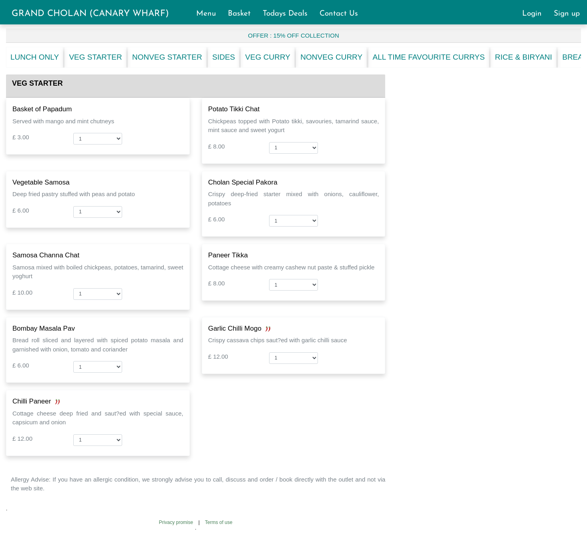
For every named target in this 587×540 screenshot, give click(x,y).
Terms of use (219, 522)
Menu (209, 14)
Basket (243, 14)
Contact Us (339, 14)
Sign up (567, 14)
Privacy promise (176, 522)
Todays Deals (289, 14)
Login (535, 14)
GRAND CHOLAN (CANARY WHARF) (90, 13)
